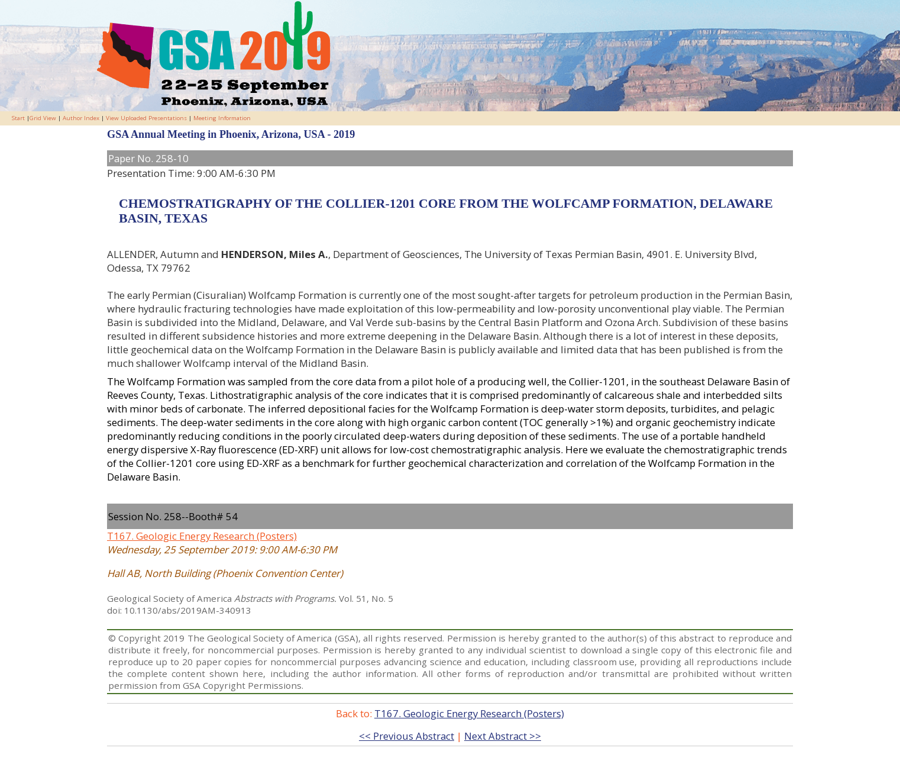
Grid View (43, 118)
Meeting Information (222, 118)
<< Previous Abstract (406, 736)
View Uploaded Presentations (146, 118)
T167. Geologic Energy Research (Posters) (202, 536)
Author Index (81, 118)
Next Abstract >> (502, 736)
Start (18, 118)
